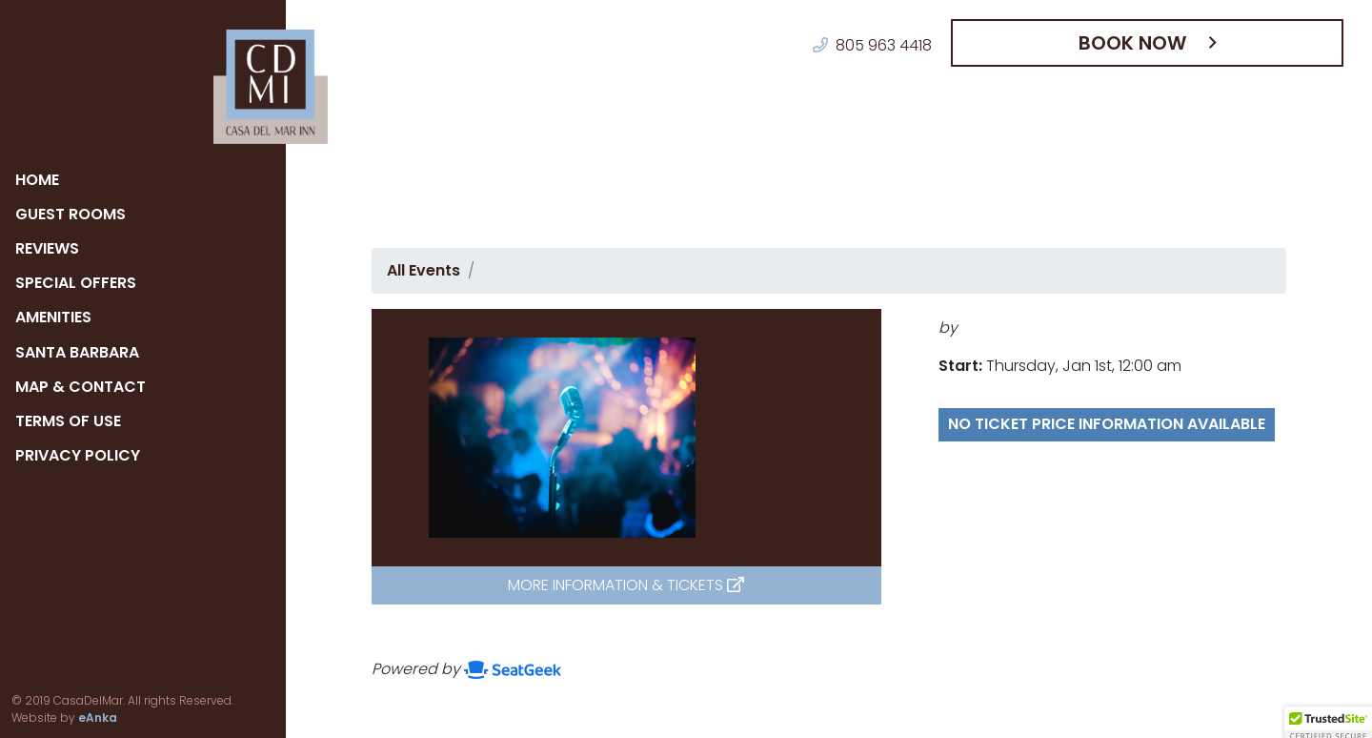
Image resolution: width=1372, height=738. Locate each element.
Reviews (51, 248)
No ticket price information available (1074, 435)
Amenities (59, 317)
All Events (420, 270)
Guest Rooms (71, 214)
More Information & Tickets (626, 585)
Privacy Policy (80, 455)
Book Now (1141, 42)
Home (39, 180)
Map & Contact (80, 387)
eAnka (27, 718)
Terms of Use (71, 421)
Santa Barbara (79, 352)
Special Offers (80, 283)
